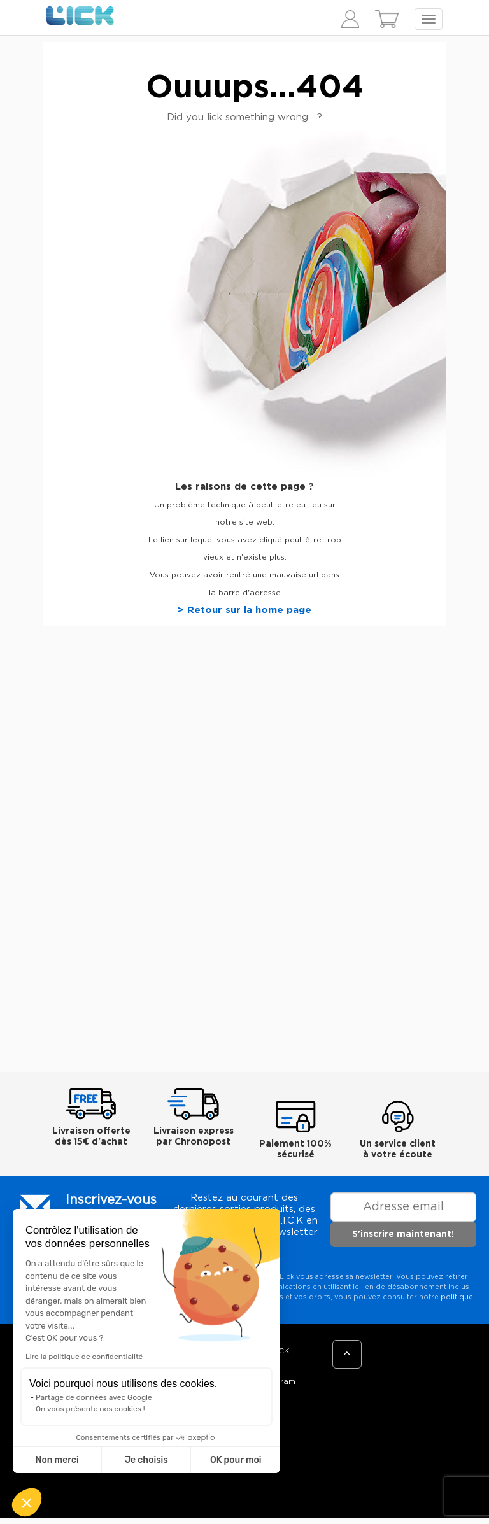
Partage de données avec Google (94, 1397)
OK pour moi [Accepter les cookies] (236, 1460)
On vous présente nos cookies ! (90, 1408)
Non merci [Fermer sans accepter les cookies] (56, 1460)
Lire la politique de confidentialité (84, 1356)
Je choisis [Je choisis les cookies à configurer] (146, 1460)
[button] (26, 1502)
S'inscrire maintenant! (403, 1234)
